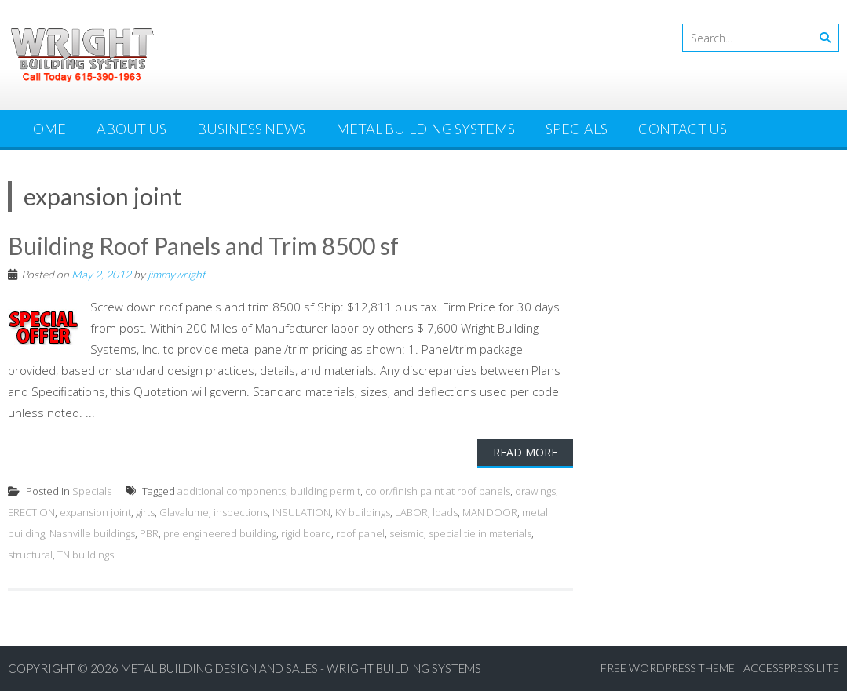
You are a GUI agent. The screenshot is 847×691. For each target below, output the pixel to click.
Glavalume (184, 512)
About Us (131, 128)
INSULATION (301, 512)
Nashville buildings (92, 533)
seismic (406, 533)
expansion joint (95, 512)
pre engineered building (219, 533)
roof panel (360, 533)
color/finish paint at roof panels (437, 491)
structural (30, 554)
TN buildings (85, 554)
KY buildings (362, 512)
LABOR (411, 512)
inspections (241, 512)
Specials (577, 128)
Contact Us (682, 128)
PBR (149, 533)
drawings (535, 491)
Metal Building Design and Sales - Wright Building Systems (301, 668)
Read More (525, 452)
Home (44, 128)
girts (145, 512)
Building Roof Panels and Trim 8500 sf (203, 245)
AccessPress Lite (791, 668)
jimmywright (177, 274)
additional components (231, 491)
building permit (325, 491)
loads (445, 512)
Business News (251, 128)
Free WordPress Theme (668, 668)
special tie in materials (480, 533)
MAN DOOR (489, 512)
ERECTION (31, 512)
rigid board (306, 533)
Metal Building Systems (425, 128)
